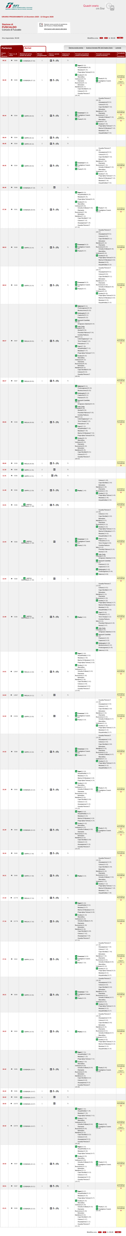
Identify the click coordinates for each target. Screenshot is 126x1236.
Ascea (80, 330)
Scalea (80, 75)
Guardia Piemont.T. (84, 93)
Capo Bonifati (82, 89)
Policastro (81, 343)
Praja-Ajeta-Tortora (84, 72)
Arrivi (28, 48)
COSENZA (26, 61)
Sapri (79, 346)
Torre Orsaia (82, 341)
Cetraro (80, 91)
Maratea (80, 70)
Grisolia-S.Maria (104, 117)
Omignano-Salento (84, 324)
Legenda (118, 48)
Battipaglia (81, 313)
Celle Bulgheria (83, 339)
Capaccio (81, 315)
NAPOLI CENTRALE (26, 505)
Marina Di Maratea (105, 128)
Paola (100, 78)
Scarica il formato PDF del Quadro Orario (99, 48)
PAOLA (26, 341)
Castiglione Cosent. (105, 81)
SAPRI (26, 116)
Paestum (80, 317)
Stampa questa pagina (76, 48)
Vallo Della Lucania (80, 327)
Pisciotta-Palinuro (83, 332)
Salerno (101, 574)
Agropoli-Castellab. (84, 320)
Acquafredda (82, 67)
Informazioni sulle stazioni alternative (55, 29)
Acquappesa (103, 102)
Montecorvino (82, 310)
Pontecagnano (82, 308)
